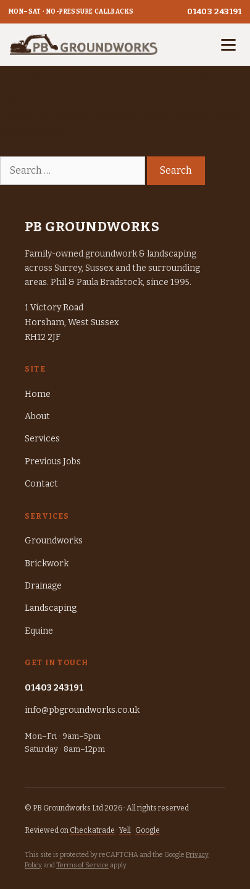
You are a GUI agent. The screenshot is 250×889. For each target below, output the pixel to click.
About (37, 416)
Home (38, 394)
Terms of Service (82, 865)
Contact (41, 484)
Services (42, 438)
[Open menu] (228, 44)
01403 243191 (214, 11)
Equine (39, 631)
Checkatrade (92, 830)
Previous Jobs (53, 461)
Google (147, 830)
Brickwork (47, 563)
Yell (125, 830)
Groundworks (54, 540)
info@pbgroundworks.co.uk (82, 710)
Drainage (43, 586)
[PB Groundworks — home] (83, 44)
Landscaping (51, 608)
